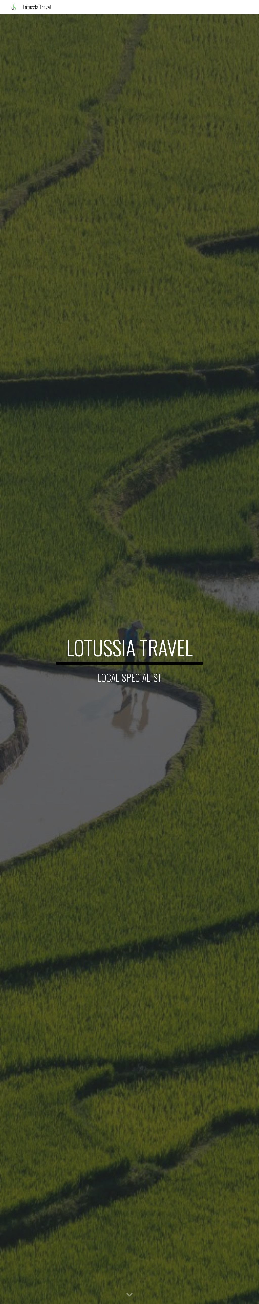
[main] (129, 650)
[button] (129, 1295)
